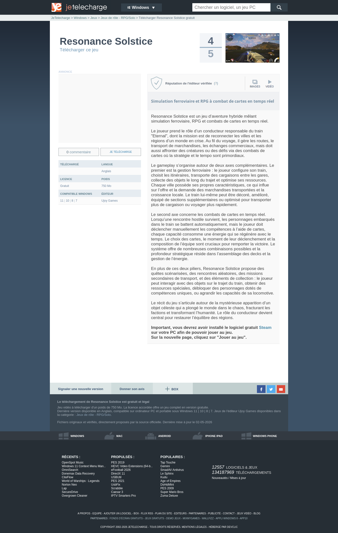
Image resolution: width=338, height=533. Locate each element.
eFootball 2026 (120, 470)
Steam (265, 327)
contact (229, 513)
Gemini (165, 466)
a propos (84, 513)
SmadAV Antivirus (172, 470)
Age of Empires (170, 481)
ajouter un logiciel (117, 513)
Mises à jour (238, 478)
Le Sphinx (166, 473)
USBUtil (116, 477)
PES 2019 (117, 462)
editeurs (180, 513)
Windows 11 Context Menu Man (84, 466)
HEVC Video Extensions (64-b (132, 466)
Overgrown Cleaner (74, 495)
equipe (97, 513)
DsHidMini (167, 484)
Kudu (163, 477)
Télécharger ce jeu (79, 49)
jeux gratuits (154, 518)
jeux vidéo (244, 513)
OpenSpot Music (73, 462)
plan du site (163, 513)
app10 (244, 518)
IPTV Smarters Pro (123, 495)
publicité (214, 513)
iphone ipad (214, 436)
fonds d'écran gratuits (126, 518)
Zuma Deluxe (169, 495)
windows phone (265, 436)
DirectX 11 (118, 473)
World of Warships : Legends (80, 481)
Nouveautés (220, 478)
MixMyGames (191, 518)
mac (119, 436)
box (136, 513)
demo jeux (173, 518)
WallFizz (208, 518)
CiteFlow (67, 477)
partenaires (197, 513)
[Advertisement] (99, 108)
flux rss (147, 513)
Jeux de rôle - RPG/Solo (93, 415)
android (164, 436)
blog (257, 513)
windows (77, 436)
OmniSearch (70, 470)
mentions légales (194, 527)
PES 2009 (167, 488)
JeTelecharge (60, 18)
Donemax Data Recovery (78, 473)
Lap (64, 488)
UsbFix (115, 484)
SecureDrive (70, 492)
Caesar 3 (117, 492)
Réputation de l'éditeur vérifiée (191, 83)
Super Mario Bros (171, 492)
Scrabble (117, 488)
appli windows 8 (227, 518)
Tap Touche (167, 462)
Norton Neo (69, 484)
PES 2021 (117, 481)
